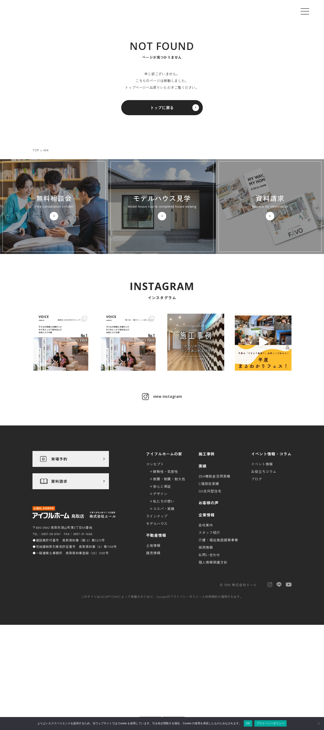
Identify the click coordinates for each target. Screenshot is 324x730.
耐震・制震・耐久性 (169, 521)
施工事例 (207, 496)
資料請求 (59, 523)
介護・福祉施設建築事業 (218, 582)
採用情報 (206, 589)
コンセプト (155, 506)
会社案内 (206, 567)
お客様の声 (209, 545)
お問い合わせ (209, 597)
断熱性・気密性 (165, 513)
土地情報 (153, 587)
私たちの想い (164, 543)
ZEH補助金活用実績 (214, 518)
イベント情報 (262, 506)
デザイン (160, 536)
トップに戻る (162, 110)
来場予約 (59, 501)
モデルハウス (157, 565)
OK (248, 723)
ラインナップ (157, 558)
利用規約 (211, 639)
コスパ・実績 (164, 550)
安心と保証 (162, 528)
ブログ (256, 521)
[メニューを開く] (305, 11)
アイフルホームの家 (164, 496)
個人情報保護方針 (213, 604)
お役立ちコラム (263, 513)
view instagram (167, 438)
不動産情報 (156, 577)
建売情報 (153, 595)
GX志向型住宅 (210, 533)
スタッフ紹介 (209, 574)
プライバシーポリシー (186, 639)
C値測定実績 (209, 525)
